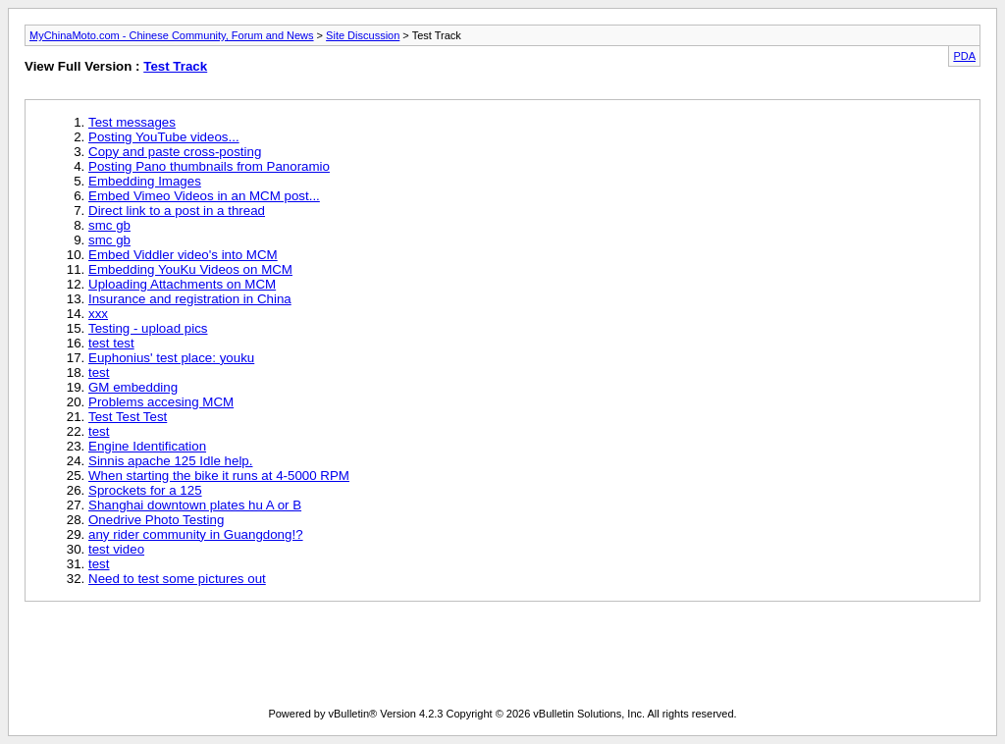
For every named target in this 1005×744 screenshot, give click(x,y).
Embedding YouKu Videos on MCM (190, 269)
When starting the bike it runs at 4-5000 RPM (218, 475)
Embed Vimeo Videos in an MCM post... (204, 195)
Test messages (132, 122)
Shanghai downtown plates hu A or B (194, 505)
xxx (98, 313)
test (98, 372)
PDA (964, 56)
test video (116, 549)
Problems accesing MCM (161, 402)
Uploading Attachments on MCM (182, 284)
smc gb (109, 225)
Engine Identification (147, 446)
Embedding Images (144, 181)
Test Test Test (127, 416)
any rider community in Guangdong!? (195, 534)
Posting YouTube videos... (163, 137)
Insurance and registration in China (189, 299)
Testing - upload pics (148, 328)
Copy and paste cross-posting (174, 151)
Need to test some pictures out (177, 578)
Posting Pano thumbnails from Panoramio (209, 166)
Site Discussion (362, 35)
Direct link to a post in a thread (176, 210)
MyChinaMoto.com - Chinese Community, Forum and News (171, 35)
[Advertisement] (382, 658)
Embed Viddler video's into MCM (183, 254)
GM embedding (133, 387)
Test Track (175, 66)
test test (111, 343)
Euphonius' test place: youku (171, 357)
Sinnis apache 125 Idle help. (170, 460)
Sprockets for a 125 (145, 490)
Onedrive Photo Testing (156, 519)
